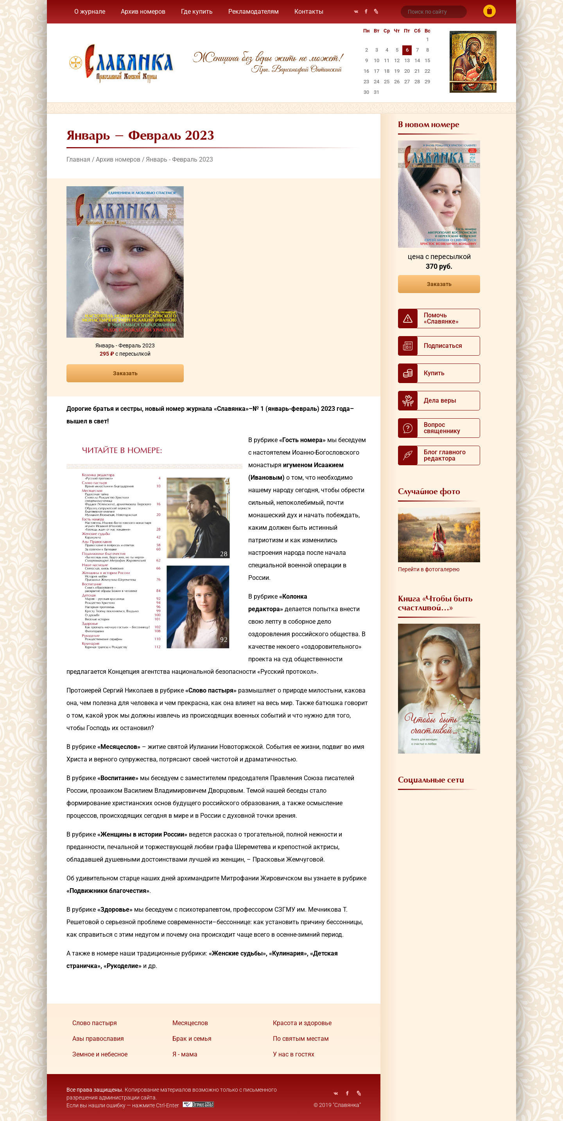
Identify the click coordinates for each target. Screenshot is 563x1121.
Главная (78, 159)
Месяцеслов (190, 1023)
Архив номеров (143, 11)
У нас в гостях (293, 1054)
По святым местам (301, 1038)
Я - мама (184, 1054)
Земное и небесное (99, 1054)
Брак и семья (192, 1038)
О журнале (89, 11)
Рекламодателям (253, 11)
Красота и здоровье (302, 1023)
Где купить (197, 11)
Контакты (308, 11)
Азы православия (98, 1038)
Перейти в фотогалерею (428, 569)
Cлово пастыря (94, 1023)
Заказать (125, 373)
